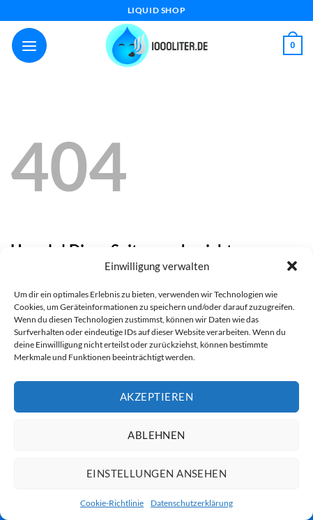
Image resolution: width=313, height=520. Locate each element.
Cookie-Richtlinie (112, 503)
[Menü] (29, 45)
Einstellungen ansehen (156, 473)
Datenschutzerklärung (192, 503)
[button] (292, 266)
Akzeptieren (156, 396)
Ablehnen (156, 435)
